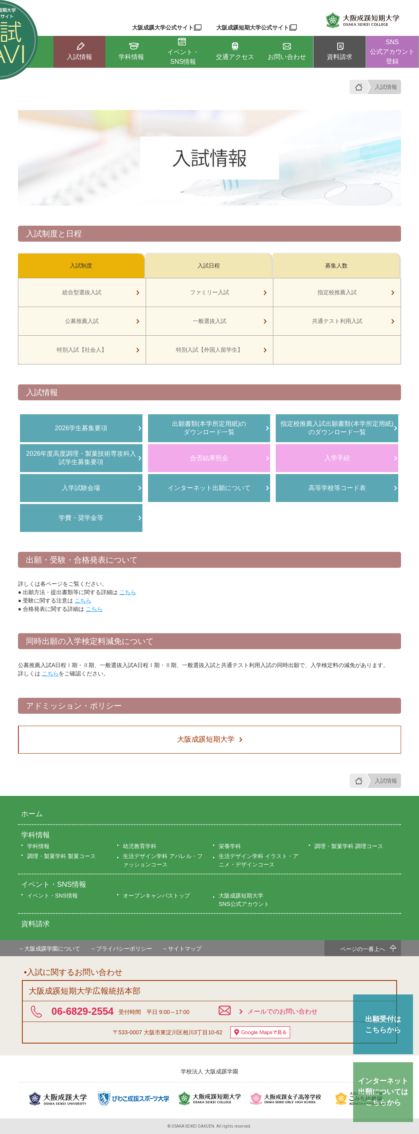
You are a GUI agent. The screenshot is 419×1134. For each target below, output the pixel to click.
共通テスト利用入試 (337, 321)
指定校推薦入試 (337, 292)
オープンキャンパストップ (156, 895)
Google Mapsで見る (260, 1032)
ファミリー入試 (209, 292)
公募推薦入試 (82, 321)
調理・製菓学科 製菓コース (61, 856)
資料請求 (35, 924)
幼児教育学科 (139, 846)
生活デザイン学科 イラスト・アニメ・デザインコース (258, 860)
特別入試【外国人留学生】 (209, 349)
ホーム (32, 814)
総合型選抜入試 (81, 292)
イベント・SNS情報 (53, 884)
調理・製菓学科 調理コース (348, 846)
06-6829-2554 (82, 1011)
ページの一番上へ (362, 949)
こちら (127, 592)
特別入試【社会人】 (82, 349)
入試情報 (386, 87)
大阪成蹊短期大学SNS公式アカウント (244, 899)
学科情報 (35, 835)
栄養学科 (230, 846)
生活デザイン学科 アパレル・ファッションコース (163, 860)
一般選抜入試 (209, 321)
